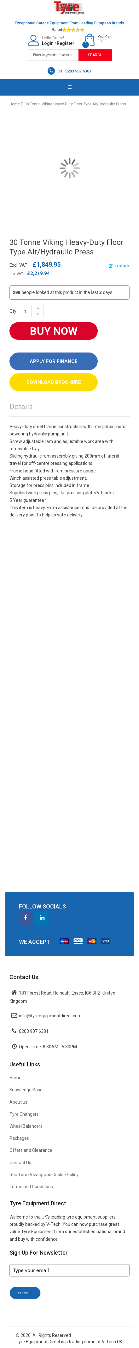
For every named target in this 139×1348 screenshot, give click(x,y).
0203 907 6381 (34, 1031)
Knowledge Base (26, 1089)
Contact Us (20, 1162)
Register (65, 43)
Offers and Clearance (30, 1150)
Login (48, 43)
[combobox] (53, 54)
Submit (25, 1292)
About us (18, 1102)
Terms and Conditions (31, 1186)
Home (14, 104)
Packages (19, 1138)
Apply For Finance (54, 361)
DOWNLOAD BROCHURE (53, 382)
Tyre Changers (24, 1114)
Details (21, 406)
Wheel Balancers (26, 1126)
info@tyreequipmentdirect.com (50, 1015)
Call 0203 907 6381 (69, 71)
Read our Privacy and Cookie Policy (43, 1174)
